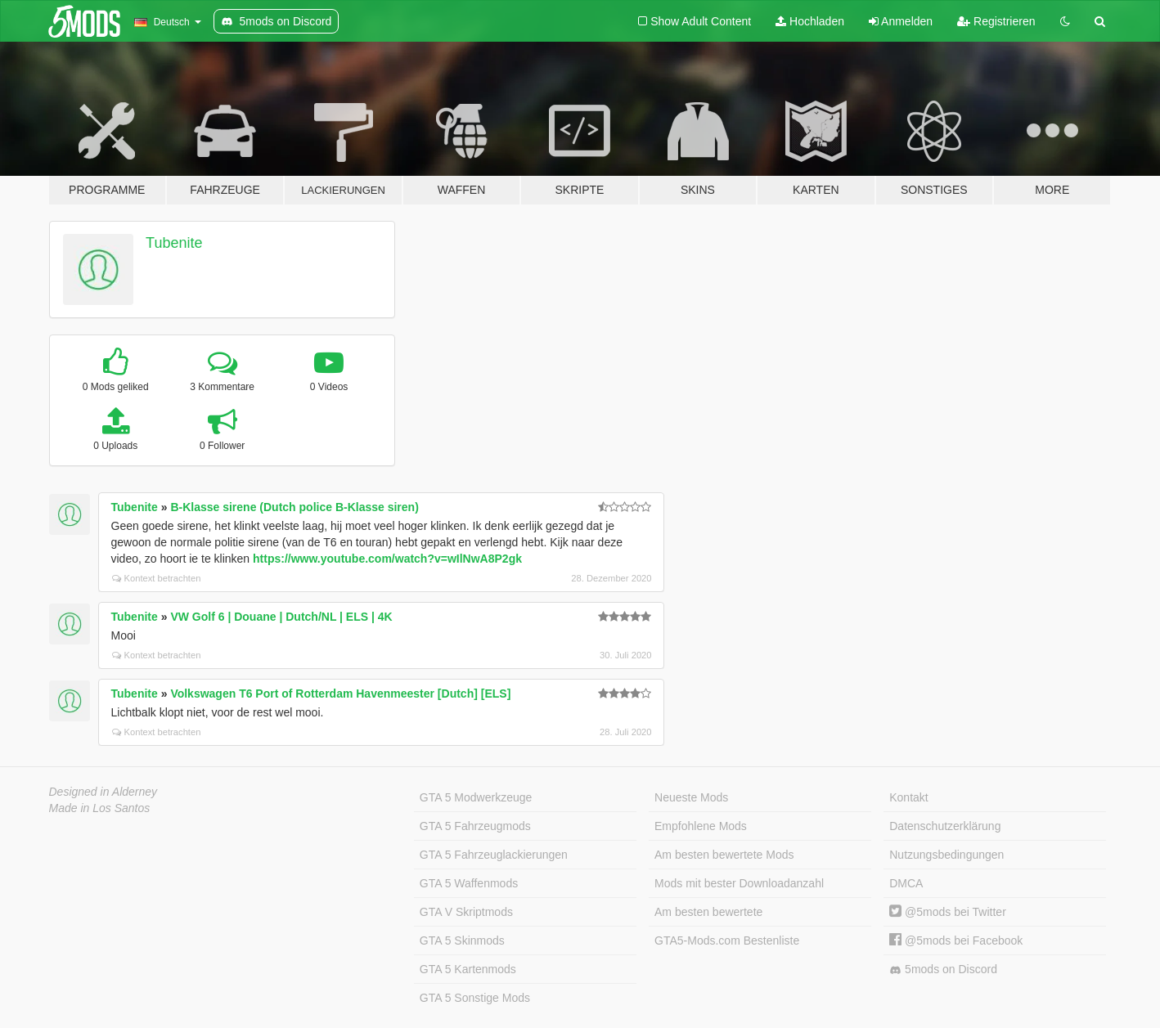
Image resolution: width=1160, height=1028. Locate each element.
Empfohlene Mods (700, 826)
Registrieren (996, 21)
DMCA (906, 883)
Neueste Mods (691, 797)
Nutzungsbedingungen (946, 854)
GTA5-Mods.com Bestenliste (726, 940)
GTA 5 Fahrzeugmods (475, 826)
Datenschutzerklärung (944, 826)
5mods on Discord (943, 969)
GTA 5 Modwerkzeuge (476, 797)
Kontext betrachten (156, 578)
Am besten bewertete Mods (724, 854)
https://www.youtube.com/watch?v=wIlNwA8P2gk (387, 558)
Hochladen (810, 21)
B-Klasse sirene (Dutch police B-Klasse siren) (294, 507)
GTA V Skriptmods (466, 911)
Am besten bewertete (708, 911)
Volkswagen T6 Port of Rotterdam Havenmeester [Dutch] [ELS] (340, 693)
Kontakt (908, 797)
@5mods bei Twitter (947, 912)
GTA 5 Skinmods (462, 940)
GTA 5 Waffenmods (469, 883)
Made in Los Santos (100, 808)
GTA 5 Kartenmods (468, 969)
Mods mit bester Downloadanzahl (739, 883)
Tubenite (174, 243)
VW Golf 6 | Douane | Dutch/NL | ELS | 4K (281, 616)
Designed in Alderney (103, 791)
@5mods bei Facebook (956, 940)
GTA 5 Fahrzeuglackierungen (494, 854)
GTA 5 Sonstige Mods (475, 997)
